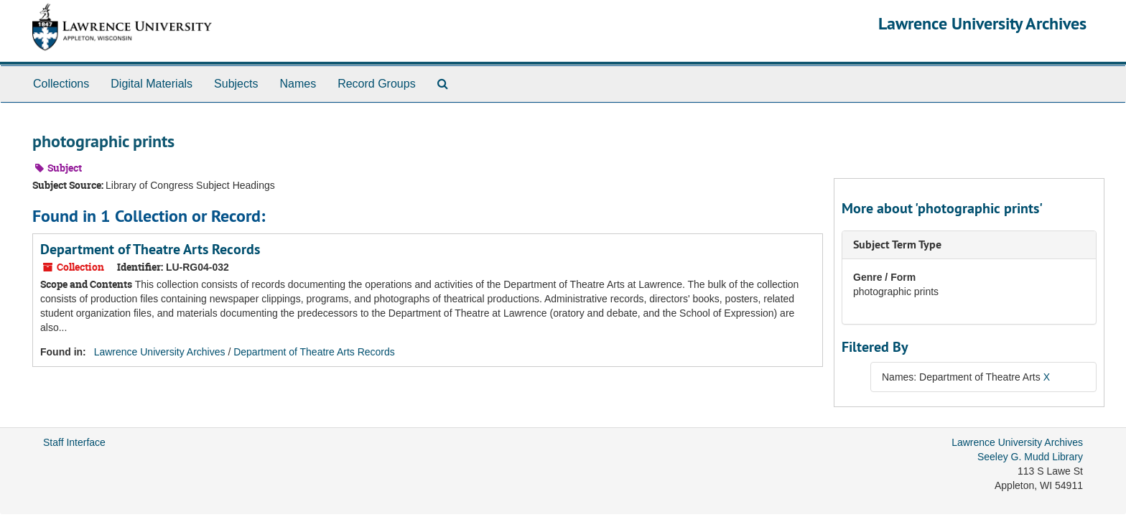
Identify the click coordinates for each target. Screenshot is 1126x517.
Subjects (236, 84)
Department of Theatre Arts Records (150, 249)
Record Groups (377, 84)
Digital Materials (151, 84)
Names (297, 84)
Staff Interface (74, 442)
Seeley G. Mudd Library (1030, 456)
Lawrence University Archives (982, 23)
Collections (61, 84)
